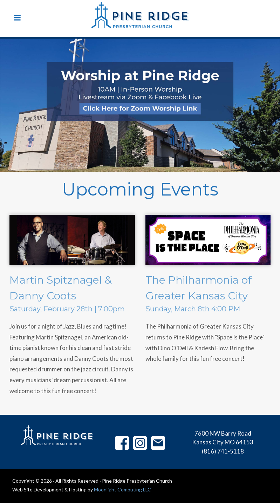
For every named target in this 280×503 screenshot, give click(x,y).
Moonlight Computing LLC (122, 489)
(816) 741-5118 (223, 451)
